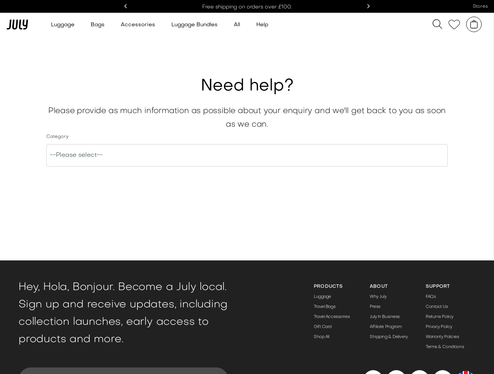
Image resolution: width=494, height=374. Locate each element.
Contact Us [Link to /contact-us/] (437, 307)
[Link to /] (17, 24)
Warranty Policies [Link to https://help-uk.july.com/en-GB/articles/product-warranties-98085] (442, 337)
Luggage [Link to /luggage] (62, 24)
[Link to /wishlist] (454, 24)
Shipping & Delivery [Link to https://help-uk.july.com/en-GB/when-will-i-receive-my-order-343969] (389, 337)
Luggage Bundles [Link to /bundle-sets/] (194, 24)
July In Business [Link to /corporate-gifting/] (385, 317)
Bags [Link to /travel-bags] (98, 24)
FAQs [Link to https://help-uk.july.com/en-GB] (431, 297)
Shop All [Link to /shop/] (321, 337)
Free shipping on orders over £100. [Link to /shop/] (247, 7)
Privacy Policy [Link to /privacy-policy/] (439, 327)
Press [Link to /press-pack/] (375, 307)
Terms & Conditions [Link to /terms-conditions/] (445, 347)
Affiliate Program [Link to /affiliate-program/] (386, 327)
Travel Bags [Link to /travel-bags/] (324, 307)
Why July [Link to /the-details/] (378, 297)
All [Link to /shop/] (237, 24)
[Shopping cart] (474, 24)
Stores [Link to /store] (480, 6)
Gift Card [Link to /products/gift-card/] (323, 327)
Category (57, 136)
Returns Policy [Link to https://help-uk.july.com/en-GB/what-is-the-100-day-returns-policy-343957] (439, 317)
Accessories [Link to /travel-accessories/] (138, 24)
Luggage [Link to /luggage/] (322, 297)
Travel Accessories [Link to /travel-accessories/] (332, 317)
